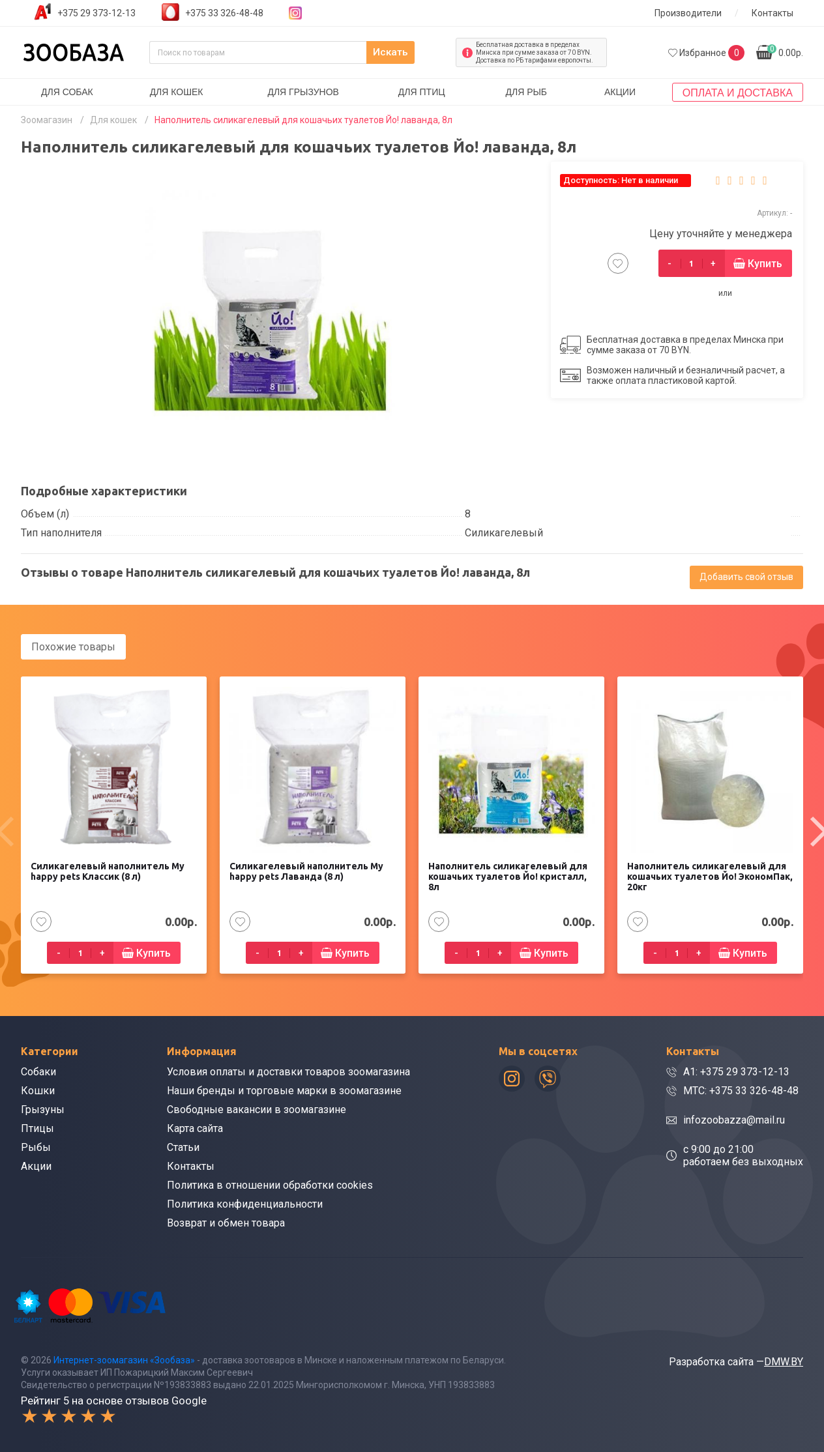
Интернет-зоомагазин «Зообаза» (124, 1359)
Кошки (38, 1090)
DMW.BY (783, 1360)
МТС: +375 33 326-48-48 (741, 1090)
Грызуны (43, 1109)
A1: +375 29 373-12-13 (736, 1071)
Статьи (183, 1146)
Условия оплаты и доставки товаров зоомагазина (288, 1071)
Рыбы (36, 1146)
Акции (620, 92)
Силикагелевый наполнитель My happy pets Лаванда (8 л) (306, 870)
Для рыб (526, 92)
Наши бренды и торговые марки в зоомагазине (284, 1090)
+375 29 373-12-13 (96, 13)
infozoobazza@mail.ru (734, 1119)
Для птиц (421, 92)
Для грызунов (303, 92)
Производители (688, 13)
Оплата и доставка (738, 92)
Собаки (38, 1071)
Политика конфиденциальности (245, 1203)
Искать (418, 52)
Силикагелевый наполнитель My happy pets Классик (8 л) (107, 870)
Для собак (67, 92)
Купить (765, 263)
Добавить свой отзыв (746, 577)
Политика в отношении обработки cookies (270, 1184)
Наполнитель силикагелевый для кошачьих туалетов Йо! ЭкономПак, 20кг (710, 876)
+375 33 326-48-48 (224, 13)
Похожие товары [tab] (73, 647)
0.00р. (785, 51)
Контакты (772, 13)
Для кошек (176, 92)
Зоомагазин (46, 120)
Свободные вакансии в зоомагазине (256, 1109)
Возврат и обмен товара (226, 1222)
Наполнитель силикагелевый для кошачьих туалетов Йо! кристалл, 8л (507, 876)
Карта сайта (195, 1128)
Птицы (37, 1128)
